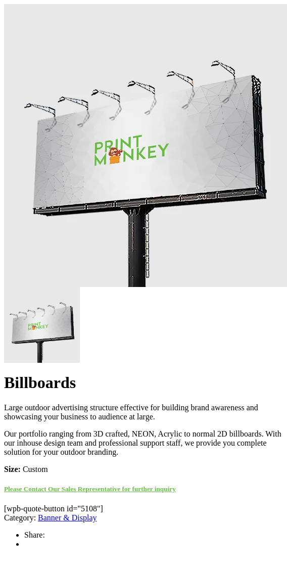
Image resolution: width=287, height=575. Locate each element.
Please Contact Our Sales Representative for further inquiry (90, 489)
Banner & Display (67, 517)
